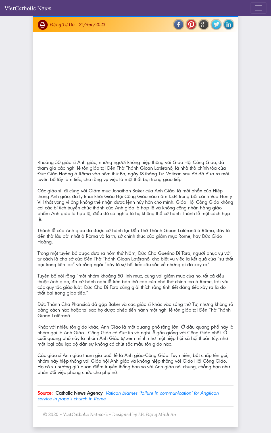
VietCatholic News (28, 8)
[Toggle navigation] (258, 8)
